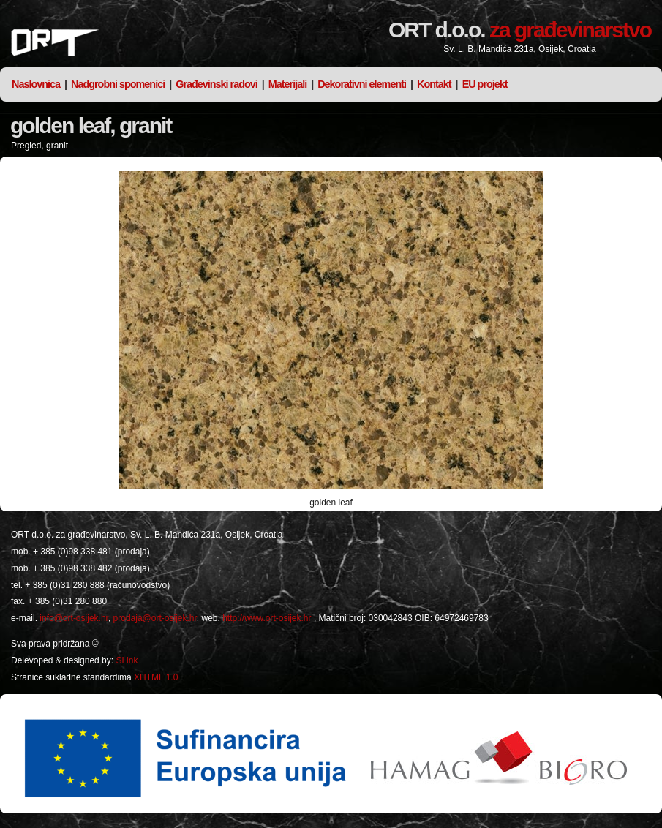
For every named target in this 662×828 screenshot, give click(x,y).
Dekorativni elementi (361, 84)
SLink (127, 660)
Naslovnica (36, 84)
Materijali (287, 84)
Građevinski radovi (216, 84)
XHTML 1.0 (156, 677)
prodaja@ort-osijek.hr (155, 618)
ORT (55, 42)
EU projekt (485, 84)
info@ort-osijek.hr (74, 618)
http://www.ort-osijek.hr (266, 618)
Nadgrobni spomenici (118, 84)
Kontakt (434, 84)
